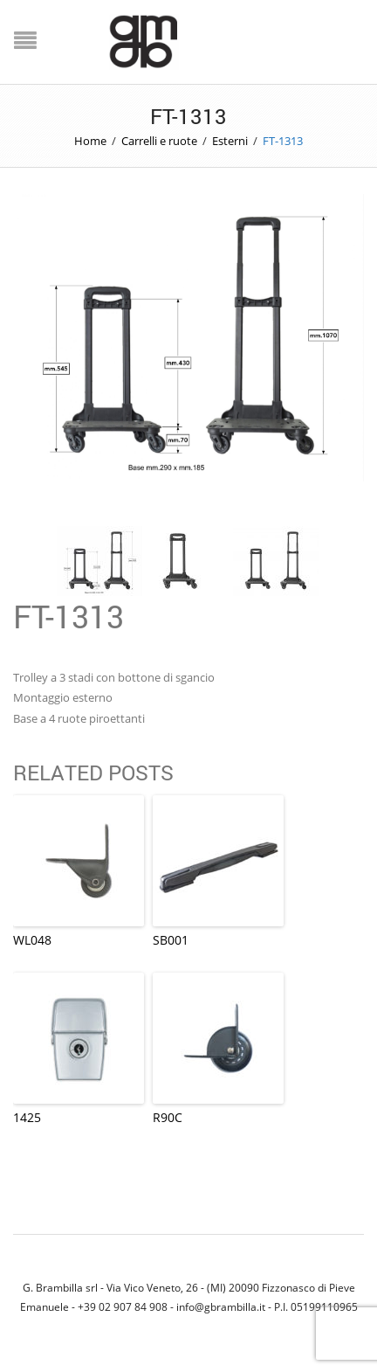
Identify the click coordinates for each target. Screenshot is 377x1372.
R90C (167, 1117)
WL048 (32, 940)
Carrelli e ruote (159, 141)
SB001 (170, 940)
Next (337, 370)
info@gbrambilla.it (220, 1306)
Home (90, 141)
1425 (27, 1117)
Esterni (230, 141)
